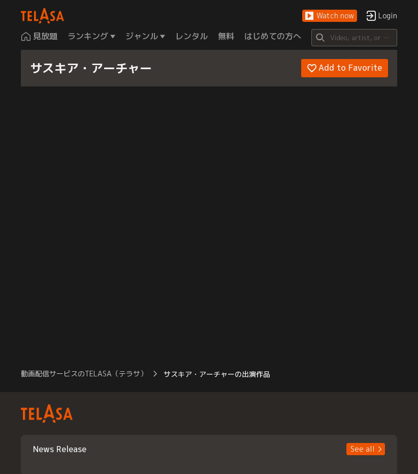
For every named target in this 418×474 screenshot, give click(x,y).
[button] (329, 16)
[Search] (354, 37)
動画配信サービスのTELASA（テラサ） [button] (84, 373)
